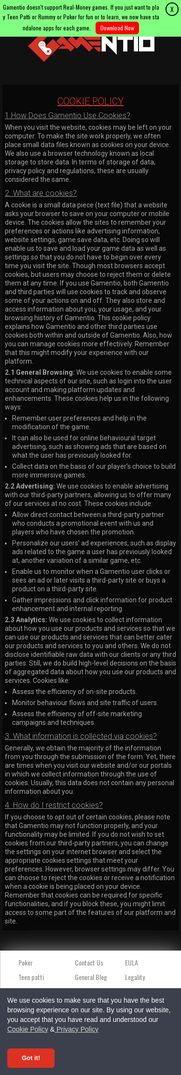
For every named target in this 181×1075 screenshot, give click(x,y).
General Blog (91, 977)
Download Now (117, 28)
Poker (25, 962)
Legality (135, 977)
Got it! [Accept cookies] (31, 1057)
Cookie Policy (27, 1029)
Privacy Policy (76, 1029)
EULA (131, 962)
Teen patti (31, 977)
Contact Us (89, 962)
